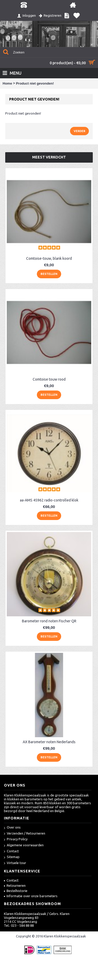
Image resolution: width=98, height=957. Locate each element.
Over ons (12, 827)
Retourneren (15, 885)
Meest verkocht (49, 157)
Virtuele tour (15, 863)
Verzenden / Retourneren (24, 833)
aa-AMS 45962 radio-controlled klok (49, 500)
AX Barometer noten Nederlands (49, 742)
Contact (11, 851)
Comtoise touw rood (49, 379)
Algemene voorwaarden (24, 845)
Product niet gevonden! (35, 83)
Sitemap (12, 857)
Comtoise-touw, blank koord (49, 258)
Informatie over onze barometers (30, 896)
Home (7, 83)
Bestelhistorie (15, 891)
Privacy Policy (15, 839)
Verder (79, 131)
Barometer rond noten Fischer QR (49, 621)
